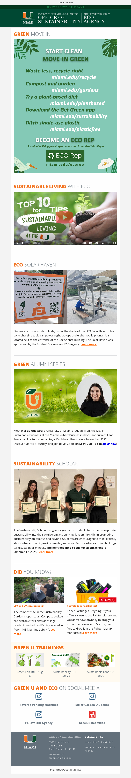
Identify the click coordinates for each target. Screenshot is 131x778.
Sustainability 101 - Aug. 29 (65, 674)
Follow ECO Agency (39, 723)
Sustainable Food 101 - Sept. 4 (101, 674)
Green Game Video (92, 723)
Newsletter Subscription (99, 742)
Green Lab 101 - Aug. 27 (30, 674)
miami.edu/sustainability (65, 770)
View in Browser (65, 2)
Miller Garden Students (92, 705)
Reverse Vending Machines (39, 705)
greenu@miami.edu (60, 757)
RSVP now (109, 444)
